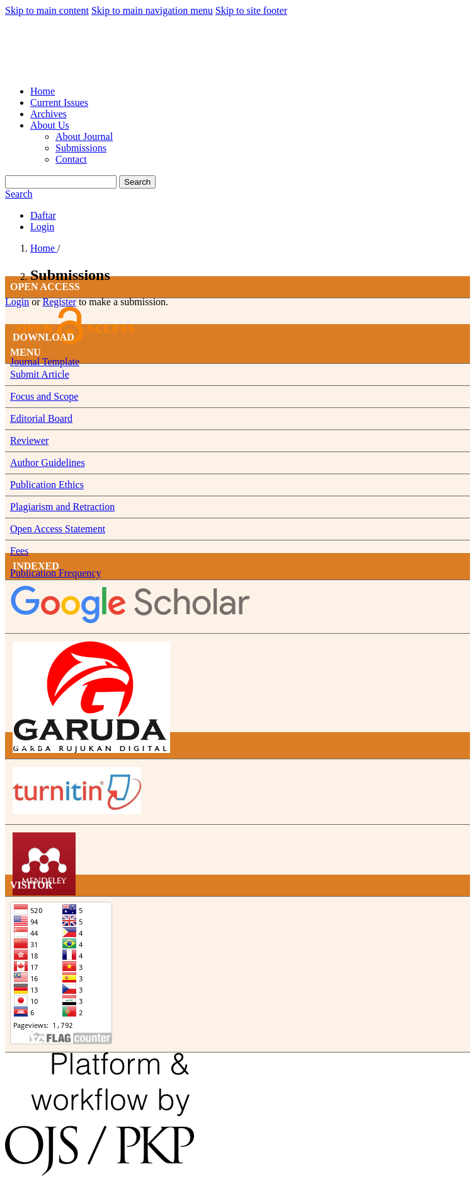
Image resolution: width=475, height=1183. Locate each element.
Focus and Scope (44, 396)
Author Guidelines (47, 462)
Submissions (80, 148)
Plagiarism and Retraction (62, 506)
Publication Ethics (47, 484)
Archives (48, 113)
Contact (71, 159)
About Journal (84, 136)
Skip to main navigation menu (152, 10)
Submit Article (39, 374)
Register (59, 301)
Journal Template (44, 361)
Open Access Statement (57, 528)
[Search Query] (61, 182)
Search (137, 182)
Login (42, 226)
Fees (19, 550)
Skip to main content (47, 10)
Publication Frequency (55, 573)
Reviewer (29, 440)
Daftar (43, 215)
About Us (49, 125)
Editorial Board (41, 418)
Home (42, 91)
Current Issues (59, 102)
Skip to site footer (251, 10)
